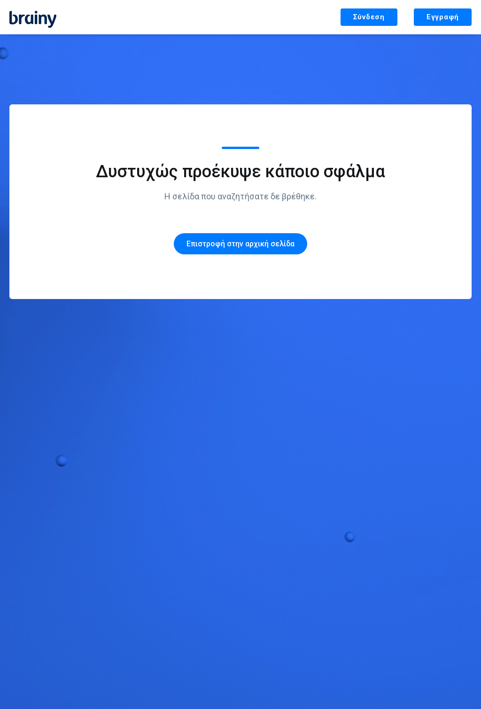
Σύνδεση (369, 17)
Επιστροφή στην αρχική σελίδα (240, 243)
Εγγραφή (443, 17)
